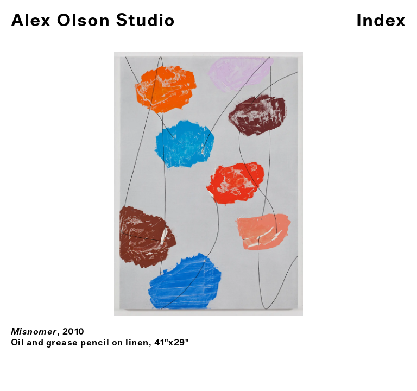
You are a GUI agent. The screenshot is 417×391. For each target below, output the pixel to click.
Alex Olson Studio (93, 21)
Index (381, 21)
